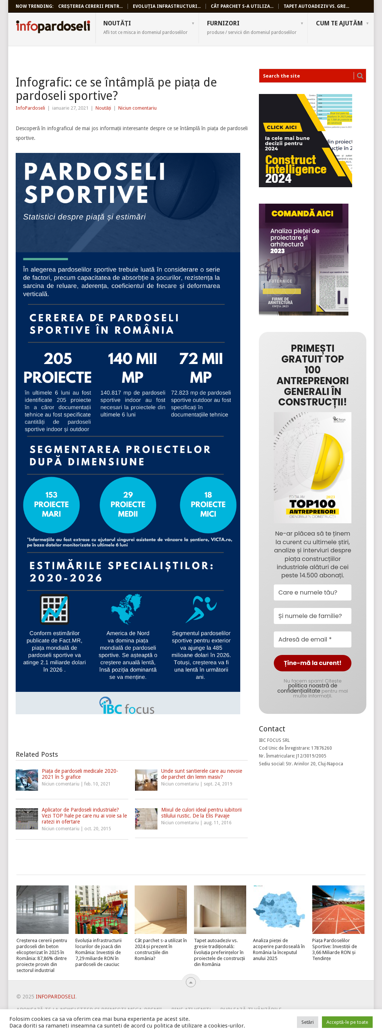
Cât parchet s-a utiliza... (242, 6)
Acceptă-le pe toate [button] (347, 1022)
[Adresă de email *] (312, 639)
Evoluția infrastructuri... (167, 6)
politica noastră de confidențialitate (307, 688)
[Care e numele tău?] (312, 592)
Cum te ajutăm (339, 23)
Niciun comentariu (137, 108)
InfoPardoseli (53, 28)
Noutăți (145, 27)
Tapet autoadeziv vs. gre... (316, 6)
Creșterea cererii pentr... (90, 6)
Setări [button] (307, 1022)
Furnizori (252, 27)
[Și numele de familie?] (312, 616)
